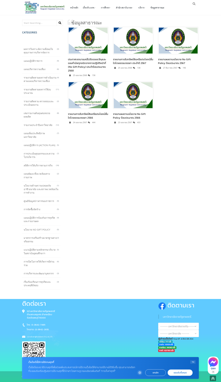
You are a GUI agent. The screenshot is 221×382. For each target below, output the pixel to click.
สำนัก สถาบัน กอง (124, 7)
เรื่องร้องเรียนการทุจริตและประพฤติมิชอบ (41, 283)
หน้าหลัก (74, 7)
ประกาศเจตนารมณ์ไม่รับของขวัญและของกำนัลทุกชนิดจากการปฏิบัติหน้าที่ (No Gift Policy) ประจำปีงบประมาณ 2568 (87, 64)
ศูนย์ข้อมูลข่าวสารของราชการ (41, 201)
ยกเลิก (156, 372)
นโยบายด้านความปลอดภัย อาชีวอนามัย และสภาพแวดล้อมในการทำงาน (41, 189)
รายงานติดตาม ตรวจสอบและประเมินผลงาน (41, 103)
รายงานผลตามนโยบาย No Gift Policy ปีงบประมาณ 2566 (129, 116)
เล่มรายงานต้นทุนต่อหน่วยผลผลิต (41, 115)
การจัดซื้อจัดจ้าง (41, 209)
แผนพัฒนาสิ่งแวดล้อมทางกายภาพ (41, 175)
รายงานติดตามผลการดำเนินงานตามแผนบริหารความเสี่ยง (41, 79)
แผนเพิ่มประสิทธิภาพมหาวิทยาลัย (41, 135)
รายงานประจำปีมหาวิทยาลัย (41, 125)
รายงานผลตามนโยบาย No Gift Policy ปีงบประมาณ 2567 (174, 61)
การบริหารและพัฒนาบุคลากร (41, 273)
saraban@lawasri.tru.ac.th (39, 336)
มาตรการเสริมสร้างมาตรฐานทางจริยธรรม (41, 239)
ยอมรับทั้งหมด (180, 372)
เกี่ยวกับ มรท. (89, 7)
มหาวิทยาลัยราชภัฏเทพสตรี (177, 317)
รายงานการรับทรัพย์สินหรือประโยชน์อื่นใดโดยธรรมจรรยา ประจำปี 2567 (133, 61)
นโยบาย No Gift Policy (41, 229)
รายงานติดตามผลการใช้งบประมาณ (41, 91)
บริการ (141, 7)
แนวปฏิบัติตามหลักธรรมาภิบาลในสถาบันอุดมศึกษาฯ (41, 251)
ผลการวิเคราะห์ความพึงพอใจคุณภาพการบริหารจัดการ (41, 50)
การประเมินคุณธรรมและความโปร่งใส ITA (41, 155)
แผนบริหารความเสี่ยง (41, 69)
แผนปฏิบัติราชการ (41, 60)
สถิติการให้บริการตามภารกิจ (41, 165)
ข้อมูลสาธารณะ (157, 7)
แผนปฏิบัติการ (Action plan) (41, 145)
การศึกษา (105, 7)
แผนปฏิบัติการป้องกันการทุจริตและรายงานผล (41, 219)
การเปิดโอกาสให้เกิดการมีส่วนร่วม (41, 263)
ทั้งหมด (41, 40)
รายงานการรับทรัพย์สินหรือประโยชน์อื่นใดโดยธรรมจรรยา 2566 (88, 116)
